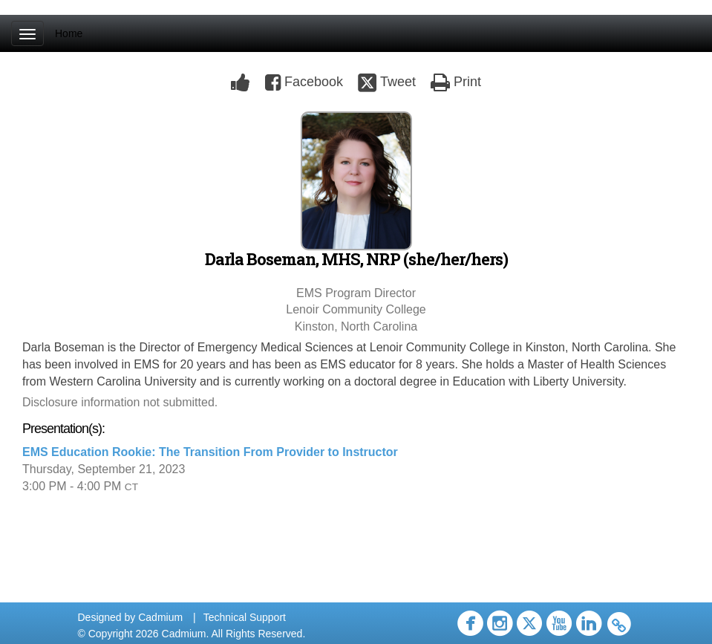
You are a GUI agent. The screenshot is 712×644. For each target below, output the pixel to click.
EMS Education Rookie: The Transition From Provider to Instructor (210, 452)
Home (68, 33)
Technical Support (244, 617)
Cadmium (160, 617)
